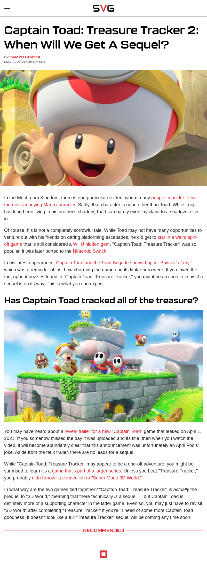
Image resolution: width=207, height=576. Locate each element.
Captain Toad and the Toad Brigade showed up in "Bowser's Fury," (124, 262)
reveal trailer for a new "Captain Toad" (104, 431)
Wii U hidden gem (91, 244)
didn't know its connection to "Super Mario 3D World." (87, 477)
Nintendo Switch (89, 251)
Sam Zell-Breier (25, 57)
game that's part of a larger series (86, 471)
